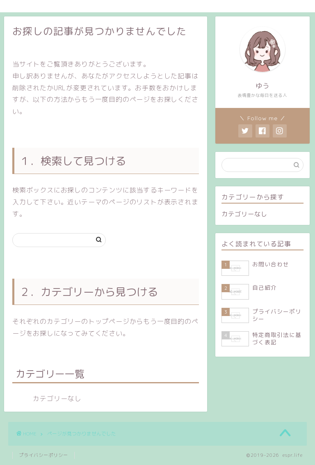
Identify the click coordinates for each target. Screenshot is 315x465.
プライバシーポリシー (43, 455)
